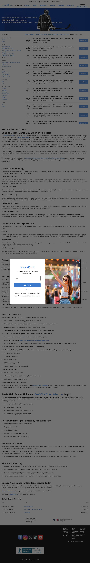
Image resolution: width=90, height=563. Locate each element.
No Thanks (27, 290)
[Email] (27, 278)
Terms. (39, 296)
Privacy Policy (35, 296)
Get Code (27, 285)
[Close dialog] (78, 261)
